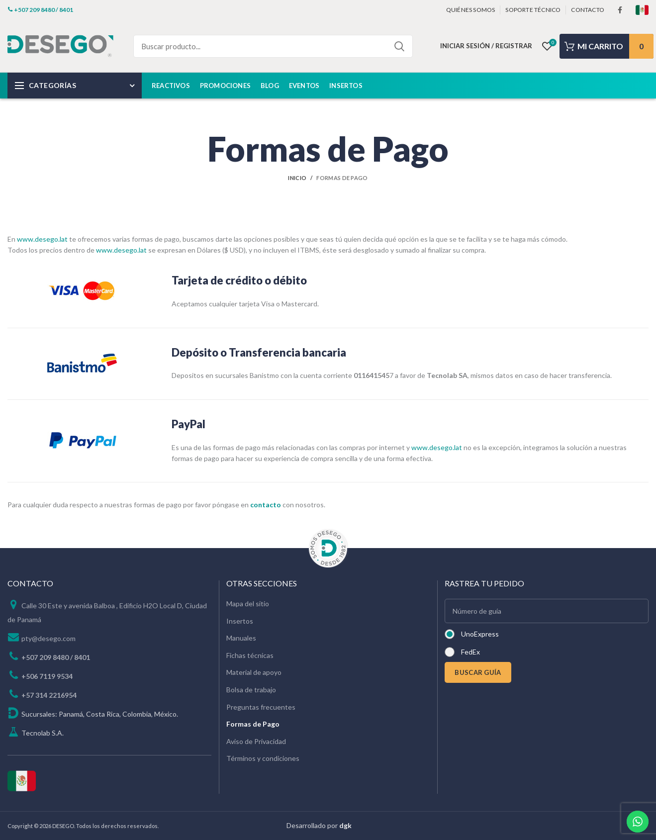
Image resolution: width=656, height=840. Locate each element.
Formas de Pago (253, 724)
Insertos (239, 621)
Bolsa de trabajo (251, 689)
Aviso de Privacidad (256, 741)
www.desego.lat (42, 239)
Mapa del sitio (247, 603)
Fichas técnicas (250, 655)
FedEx (470, 652)
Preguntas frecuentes (260, 707)
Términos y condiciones (262, 758)
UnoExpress (480, 634)
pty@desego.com (48, 638)
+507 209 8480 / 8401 (55, 657)
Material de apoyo (253, 672)
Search (399, 46)
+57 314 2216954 (49, 695)
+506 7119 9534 (47, 676)
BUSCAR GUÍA (478, 672)
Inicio (297, 178)
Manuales (241, 638)
